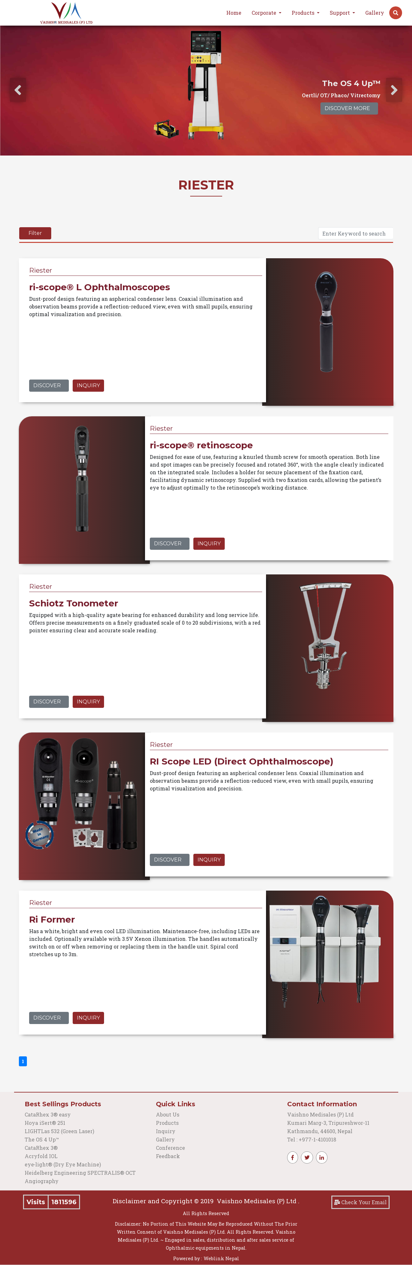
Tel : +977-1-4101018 (311, 1139)
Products (167, 1122)
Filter (35, 233)
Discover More (347, 108)
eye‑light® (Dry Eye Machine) (63, 1164)
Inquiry (88, 385)
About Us (167, 1114)
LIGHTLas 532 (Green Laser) (59, 1131)
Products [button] (304, 12)
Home (233, 12)
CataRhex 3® (41, 1147)
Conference (170, 1147)
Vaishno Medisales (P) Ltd (321, 1114)
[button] (395, 13)
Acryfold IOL (41, 1156)
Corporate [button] (265, 12)
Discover (47, 385)
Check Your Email (360, 1202)
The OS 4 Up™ (42, 1139)
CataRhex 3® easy (48, 1114)
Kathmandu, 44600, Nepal (319, 1131)
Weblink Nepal (221, 1258)
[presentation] (18, 90)
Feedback (168, 1156)
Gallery (374, 12)
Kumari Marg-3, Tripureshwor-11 (328, 1122)
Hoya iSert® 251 (45, 1122)
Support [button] (340, 12)
